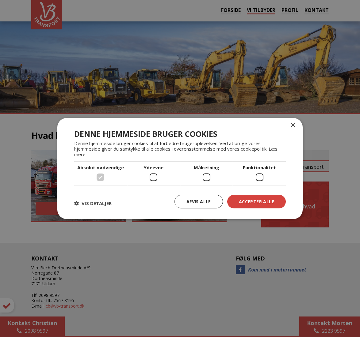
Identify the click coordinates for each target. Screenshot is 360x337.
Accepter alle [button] (256, 201)
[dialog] (180, 168)
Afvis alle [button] (198, 201)
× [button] (292, 125)
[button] (93, 203)
